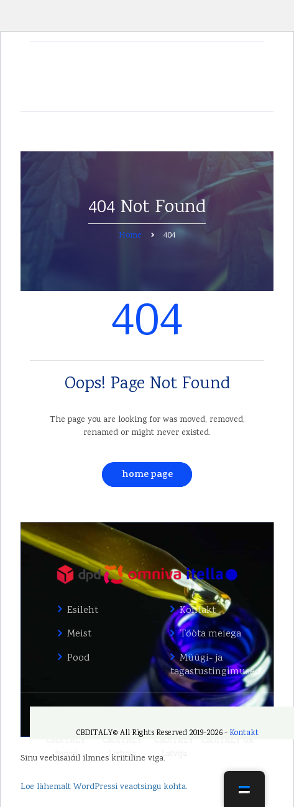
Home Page (147, 475)
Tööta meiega (210, 634)
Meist (79, 634)
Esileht (82, 611)
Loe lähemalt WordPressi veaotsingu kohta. (104, 787)
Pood (78, 659)
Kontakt (198, 611)
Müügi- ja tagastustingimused (212, 665)
